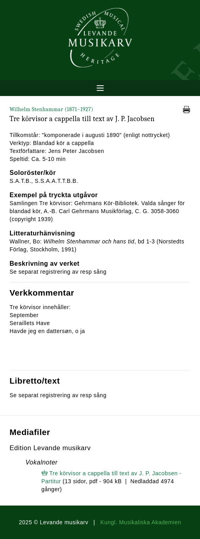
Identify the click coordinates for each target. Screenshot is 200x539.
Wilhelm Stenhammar (51, 109)
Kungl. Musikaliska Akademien (140, 522)
